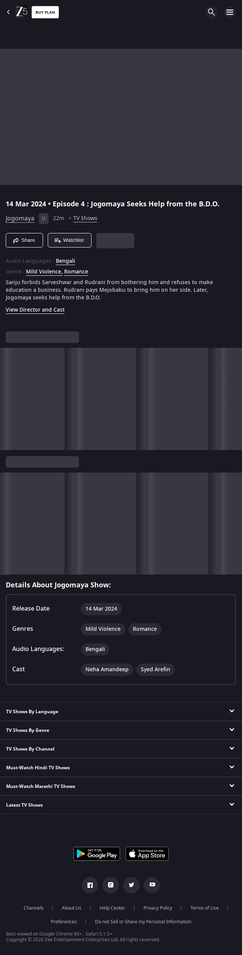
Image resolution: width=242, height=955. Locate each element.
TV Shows (85, 218)
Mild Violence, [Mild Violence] (44, 272)
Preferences (64, 921)
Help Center (112, 908)
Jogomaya (20, 218)
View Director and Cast (35, 310)
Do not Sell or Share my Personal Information (143, 921)
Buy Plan (45, 12)
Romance (76, 272)
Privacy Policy (158, 908)
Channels (34, 908)
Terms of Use (204, 908)
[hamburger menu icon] (230, 12)
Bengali (65, 261)
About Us (71, 908)
